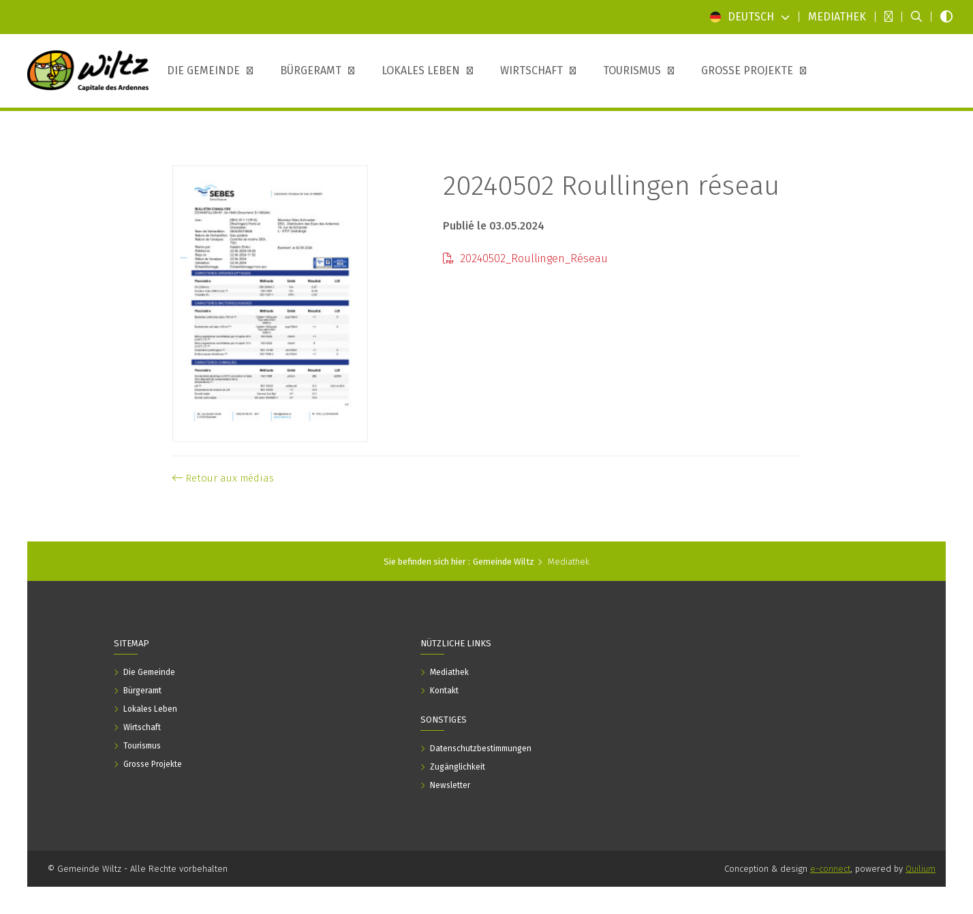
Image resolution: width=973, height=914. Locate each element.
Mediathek (568, 561)
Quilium (921, 869)
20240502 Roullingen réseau (611, 186)
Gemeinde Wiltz (503, 561)
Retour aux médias (223, 478)
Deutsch (750, 16)
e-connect (830, 869)
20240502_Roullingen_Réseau (525, 258)
